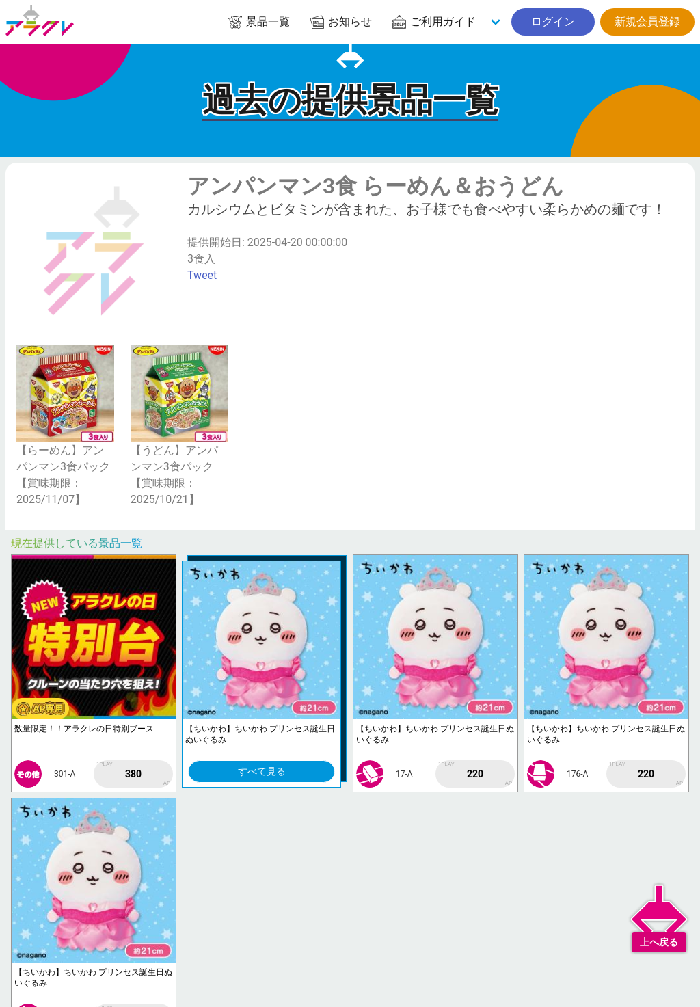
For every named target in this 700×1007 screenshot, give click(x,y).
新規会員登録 (647, 21)
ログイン (553, 21)
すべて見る (262, 771)
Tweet (202, 275)
